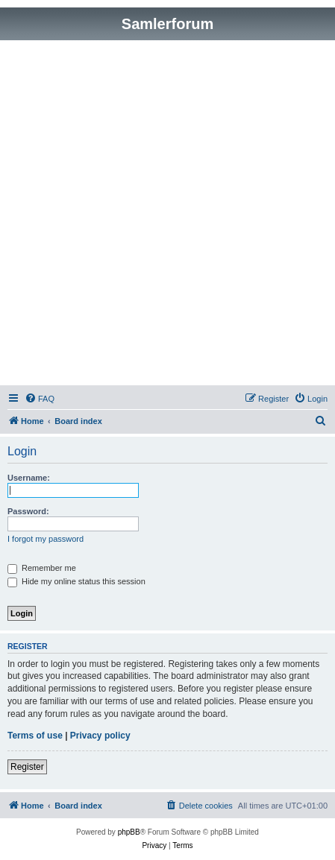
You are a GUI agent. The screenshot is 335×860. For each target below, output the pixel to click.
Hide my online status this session (76, 581)
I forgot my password (45, 538)
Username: (28, 477)
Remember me (41, 567)
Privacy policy (100, 735)
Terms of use (35, 735)
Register (27, 767)
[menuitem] (39, 399)
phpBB (129, 832)
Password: (28, 511)
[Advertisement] (167, 215)
